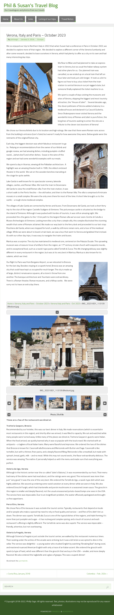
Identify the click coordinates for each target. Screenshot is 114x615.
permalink (23, 560)
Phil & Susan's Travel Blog (31, 5)
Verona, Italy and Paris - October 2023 (32, 303)
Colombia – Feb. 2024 (97, 573)
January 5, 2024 (27, 39)
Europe (40, 39)
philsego (14, 39)
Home (10, 303)
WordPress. (68, 611)
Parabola (56, 611)
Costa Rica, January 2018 (18, 573)
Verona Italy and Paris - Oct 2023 (65, 303)
